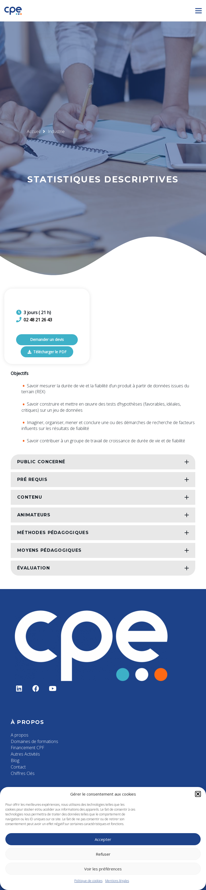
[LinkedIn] (19, 688)
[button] (198, 794)
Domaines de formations (34, 741)
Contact (18, 767)
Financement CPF (27, 748)
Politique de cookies (88, 880)
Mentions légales (117, 880)
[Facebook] (36, 688)
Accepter (103, 839)
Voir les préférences (103, 868)
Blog (15, 760)
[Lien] (13, 11)
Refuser (103, 854)
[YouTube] (52, 688)
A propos (19, 735)
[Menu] (198, 10)
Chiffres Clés (23, 773)
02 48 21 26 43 (38, 320)
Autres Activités (25, 754)
